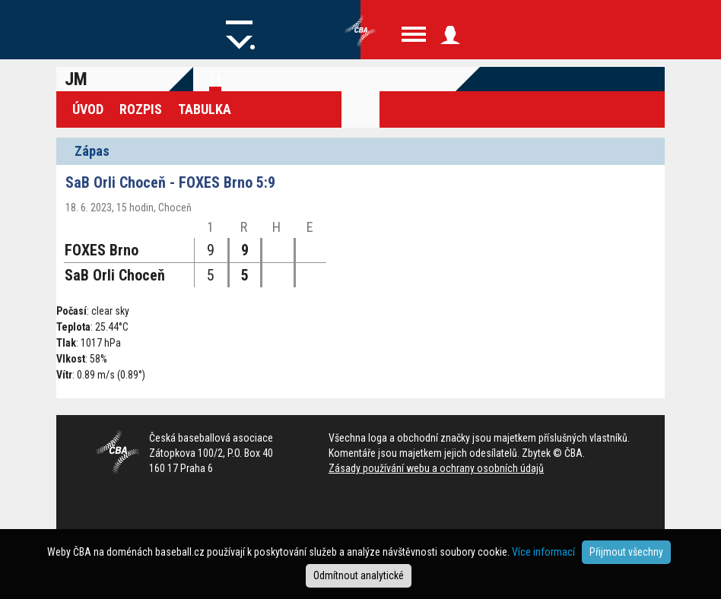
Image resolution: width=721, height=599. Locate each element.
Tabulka (204, 109)
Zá (215, 79)
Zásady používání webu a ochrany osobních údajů (436, 468)
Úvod (87, 109)
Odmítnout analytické (358, 575)
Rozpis (140, 109)
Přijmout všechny (626, 552)
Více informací (543, 552)
